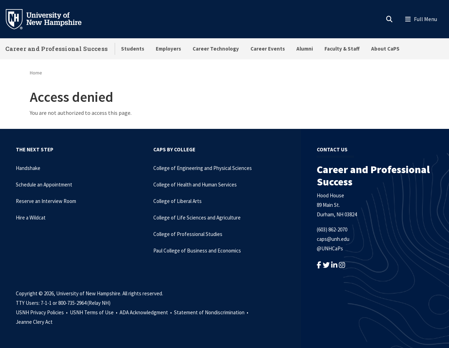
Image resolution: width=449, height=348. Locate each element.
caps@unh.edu (333, 239)
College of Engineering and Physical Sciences (202, 168)
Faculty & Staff (342, 48)
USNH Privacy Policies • (42, 312)
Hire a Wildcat (31, 217)
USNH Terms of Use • (94, 312)
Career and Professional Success (56, 49)
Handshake (28, 168)
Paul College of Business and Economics (197, 250)
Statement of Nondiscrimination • (211, 312)
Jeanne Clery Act (34, 322)
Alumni (304, 48)
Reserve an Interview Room (46, 201)
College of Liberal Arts (177, 201)
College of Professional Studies (187, 234)
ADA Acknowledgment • (146, 312)
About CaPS (385, 48)
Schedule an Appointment (44, 184)
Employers (168, 48)
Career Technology (216, 48)
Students (132, 48)
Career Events (267, 48)
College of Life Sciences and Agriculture (197, 217)
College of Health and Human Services (195, 184)
